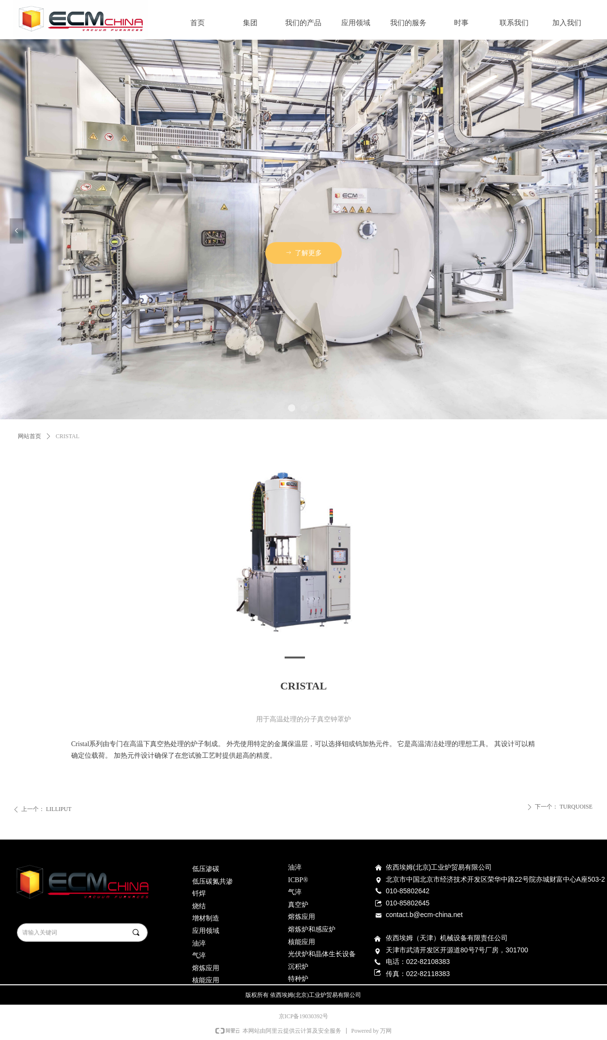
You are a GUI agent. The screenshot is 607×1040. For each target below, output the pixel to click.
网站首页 (29, 436)
